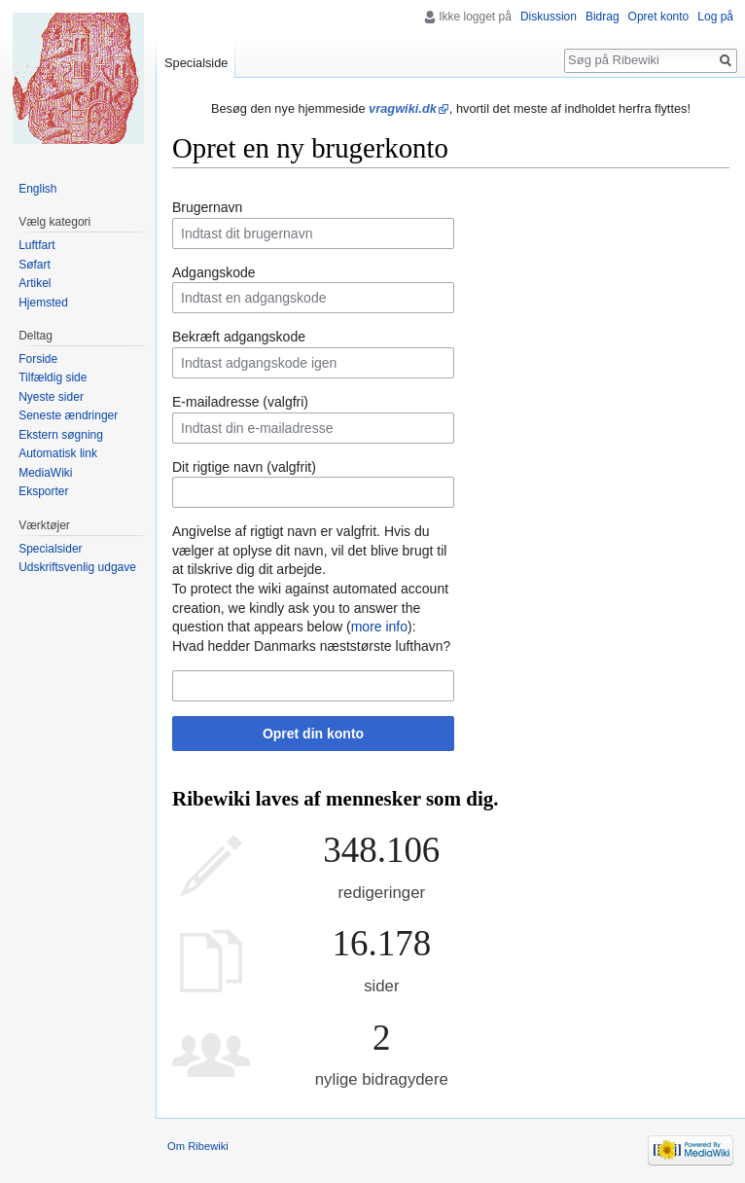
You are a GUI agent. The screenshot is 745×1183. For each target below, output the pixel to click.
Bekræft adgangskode (238, 336)
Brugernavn (207, 207)
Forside (37, 359)
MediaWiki (45, 473)
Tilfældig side (52, 377)
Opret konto (659, 16)
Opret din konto (313, 733)
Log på (715, 16)
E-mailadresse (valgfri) (240, 402)
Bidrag (602, 16)
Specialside (196, 62)
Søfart (34, 264)
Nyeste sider (51, 397)
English (37, 189)
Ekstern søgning (60, 435)
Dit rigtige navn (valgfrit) (244, 467)
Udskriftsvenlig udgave (77, 567)
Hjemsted (43, 302)
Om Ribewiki (198, 1146)
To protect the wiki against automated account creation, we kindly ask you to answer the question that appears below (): (310, 607)
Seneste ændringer (68, 415)
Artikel (34, 283)
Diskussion (548, 16)
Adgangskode (214, 272)
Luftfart (36, 245)
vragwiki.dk (403, 108)
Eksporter (43, 491)
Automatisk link (57, 453)
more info (379, 626)
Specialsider (50, 549)
